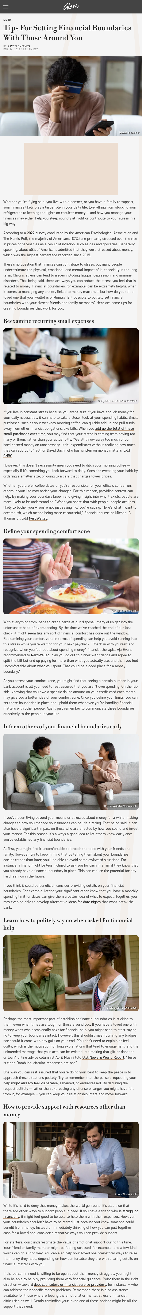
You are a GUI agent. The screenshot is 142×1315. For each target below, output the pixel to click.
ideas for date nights (84, 901)
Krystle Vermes (19, 46)
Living (7, 20)
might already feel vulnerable (34, 1083)
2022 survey (36, 232)
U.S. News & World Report (103, 1057)
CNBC (7, 455)
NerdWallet (38, 518)
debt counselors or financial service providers (70, 1284)
